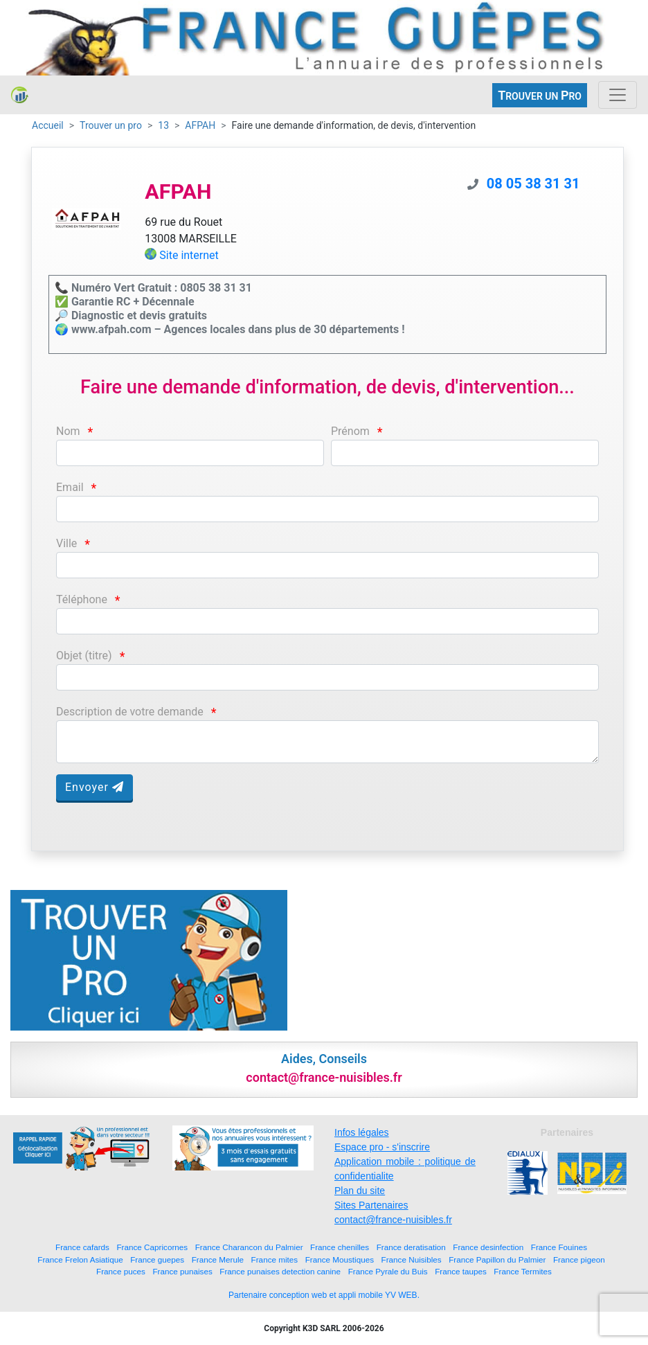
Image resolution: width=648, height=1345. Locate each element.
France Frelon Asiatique (80, 1259)
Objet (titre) (84, 655)
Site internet (189, 255)
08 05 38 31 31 (533, 183)
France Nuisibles (411, 1259)
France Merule (218, 1259)
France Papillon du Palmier (497, 1259)
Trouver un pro (111, 125)
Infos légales (361, 1132)
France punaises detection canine (280, 1271)
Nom (68, 431)
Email (70, 487)
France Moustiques (339, 1259)
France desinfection (488, 1247)
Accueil (48, 125)
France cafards (82, 1247)
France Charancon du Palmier (249, 1247)
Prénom (350, 431)
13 (163, 125)
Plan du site (359, 1190)
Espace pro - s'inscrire (382, 1146)
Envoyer (94, 787)
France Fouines (559, 1247)
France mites (274, 1259)
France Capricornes (152, 1247)
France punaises (182, 1271)
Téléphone (81, 599)
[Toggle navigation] (617, 95)
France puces (120, 1271)
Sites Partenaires (371, 1205)
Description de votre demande (130, 711)
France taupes (461, 1271)
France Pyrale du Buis (388, 1271)
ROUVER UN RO (540, 95)
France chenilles (339, 1247)
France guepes (157, 1259)
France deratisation (411, 1247)
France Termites (523, 1271)
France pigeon (579, 1259)
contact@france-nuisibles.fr (393, 1219)
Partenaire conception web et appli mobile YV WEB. (324, 1295)
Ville (66, 543)
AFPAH (200, 125)
